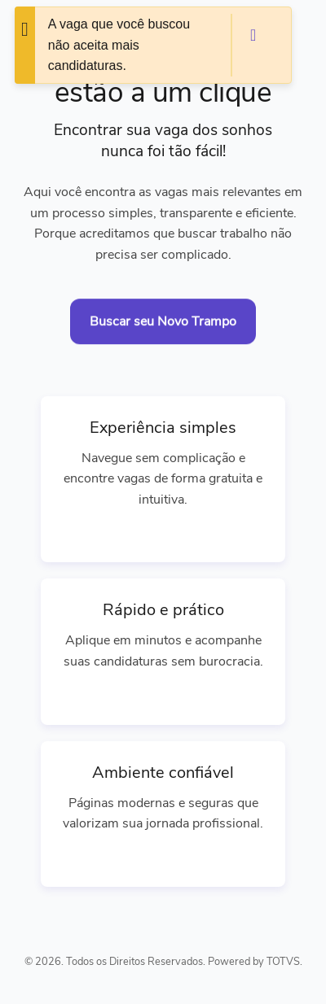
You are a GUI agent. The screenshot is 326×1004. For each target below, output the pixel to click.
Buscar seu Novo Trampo (163, 321)
